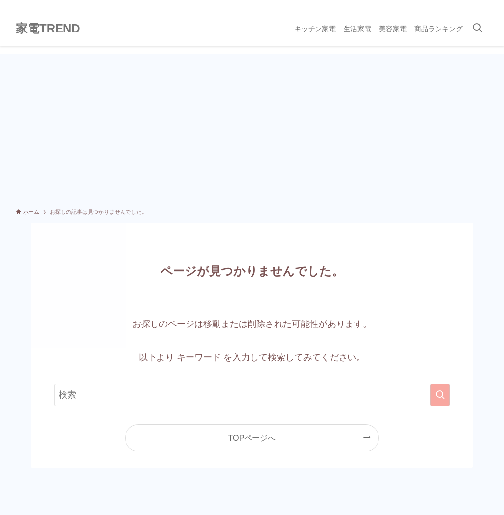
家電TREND (48, 28)
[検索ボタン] (477, 28)
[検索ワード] (252, 395)
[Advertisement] (252, 128)
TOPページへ (252, 437)
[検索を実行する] (440, 395)
